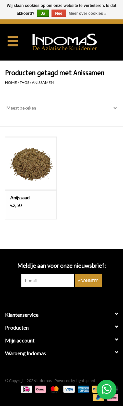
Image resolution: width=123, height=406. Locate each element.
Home (11, 82)
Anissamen (43, 82)
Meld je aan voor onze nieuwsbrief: (61, 265)
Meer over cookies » (87, 13)
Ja (43, 13)
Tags (24, 82)
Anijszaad (20, 197)
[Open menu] (13, 40)
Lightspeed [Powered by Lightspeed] (85, 380)
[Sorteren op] (61, 108)
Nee (58, 13)
